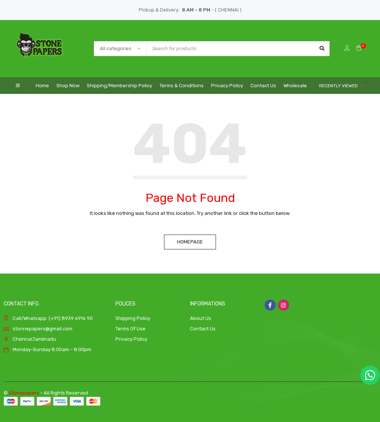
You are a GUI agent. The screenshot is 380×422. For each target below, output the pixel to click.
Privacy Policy (131, 339)
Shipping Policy (132, 318)
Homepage (190, 242)
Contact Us (203, 328)
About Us (200, 318)
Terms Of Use (130, 328)
